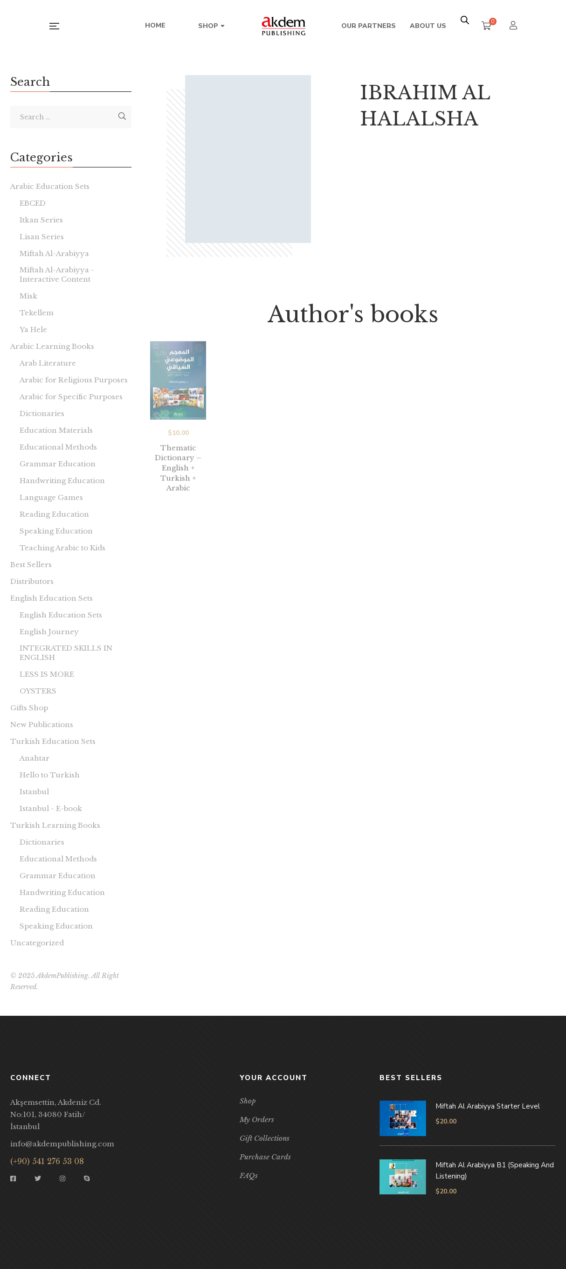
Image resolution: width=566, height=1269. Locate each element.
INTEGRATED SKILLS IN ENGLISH (66, 653)
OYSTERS (38, 691)
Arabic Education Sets (50, 186)
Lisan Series (42, 236)
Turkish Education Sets (53, 741)
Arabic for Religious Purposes (74, 379)
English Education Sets (51, 598)
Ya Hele (33, 329)
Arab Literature (48, 363)
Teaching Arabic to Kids (62, 547)
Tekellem (37, 312)
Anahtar (34, 758)
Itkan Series (41, 219)
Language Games (51, 497)
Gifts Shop (29, 707)
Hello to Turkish (50, 774)
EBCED (33, 203)
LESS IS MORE (47, 674)
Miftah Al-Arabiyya (54, 253)
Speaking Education (56, 531)
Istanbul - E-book (51, 808)
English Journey (49, 631)
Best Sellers (31, 564)
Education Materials (56, 430)
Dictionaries (42, 413)
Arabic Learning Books (52, 346)
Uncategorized (37, 942)
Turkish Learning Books (55, 825)
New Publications (41, 724)
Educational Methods (58, 447)
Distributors (32, 581)
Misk (28, 295)
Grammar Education (58, 463)
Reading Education (54, 514)
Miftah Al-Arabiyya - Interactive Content (57, 274)
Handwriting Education (62, 480)
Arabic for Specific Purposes (71, 396)
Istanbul (34, 791)
